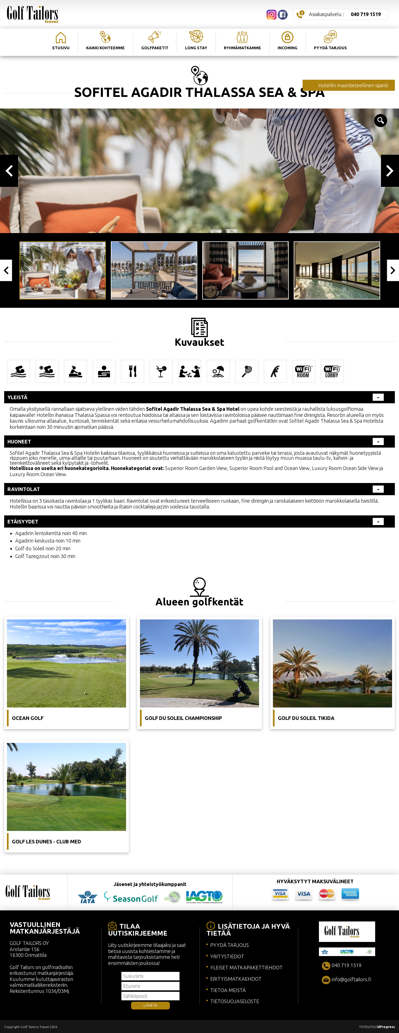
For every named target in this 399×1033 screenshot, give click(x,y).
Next (390, 171)
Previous (9, 171)
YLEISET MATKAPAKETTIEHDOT (246, 967)
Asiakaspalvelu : (345, 14)
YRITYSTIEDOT (227, 956)
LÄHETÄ (150, 1005)
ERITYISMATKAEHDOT (236, 979)
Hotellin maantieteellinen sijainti (353, 85)
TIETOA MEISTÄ (227, 990)
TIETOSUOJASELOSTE (234, 1001)
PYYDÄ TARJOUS (229, 945)
